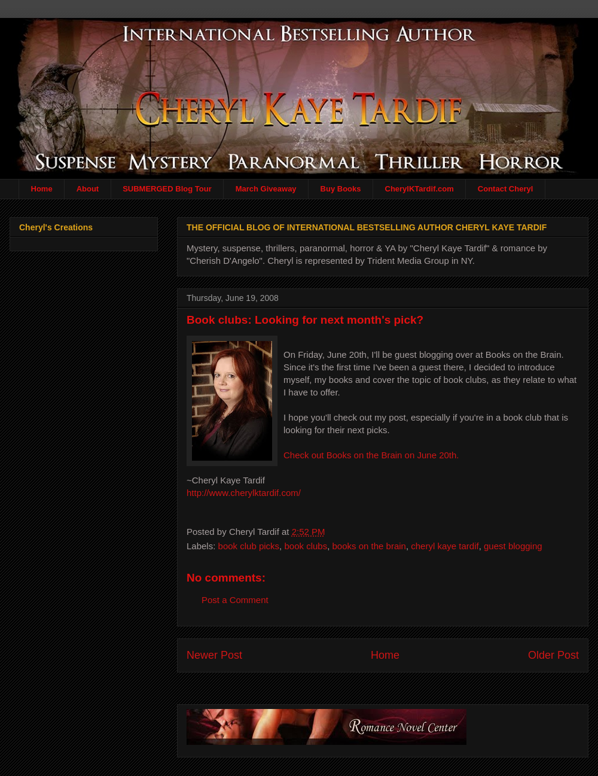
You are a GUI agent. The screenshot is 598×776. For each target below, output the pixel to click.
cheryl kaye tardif (444, 546)
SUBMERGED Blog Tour (167, 188)
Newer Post (214, 655)
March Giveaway (266, 188)
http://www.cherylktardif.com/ (244, 493)
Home (42, 188)
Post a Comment (235, 600)
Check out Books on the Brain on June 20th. (371, 455)
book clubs (305, 546)
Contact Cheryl (505, 188)
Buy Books (341, 188)
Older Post (553, 655)
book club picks (249, 546)
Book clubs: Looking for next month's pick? (305, 320)
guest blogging (513, 546)
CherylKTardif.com (419, 188)
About (88, 188)
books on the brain (369, 546)
